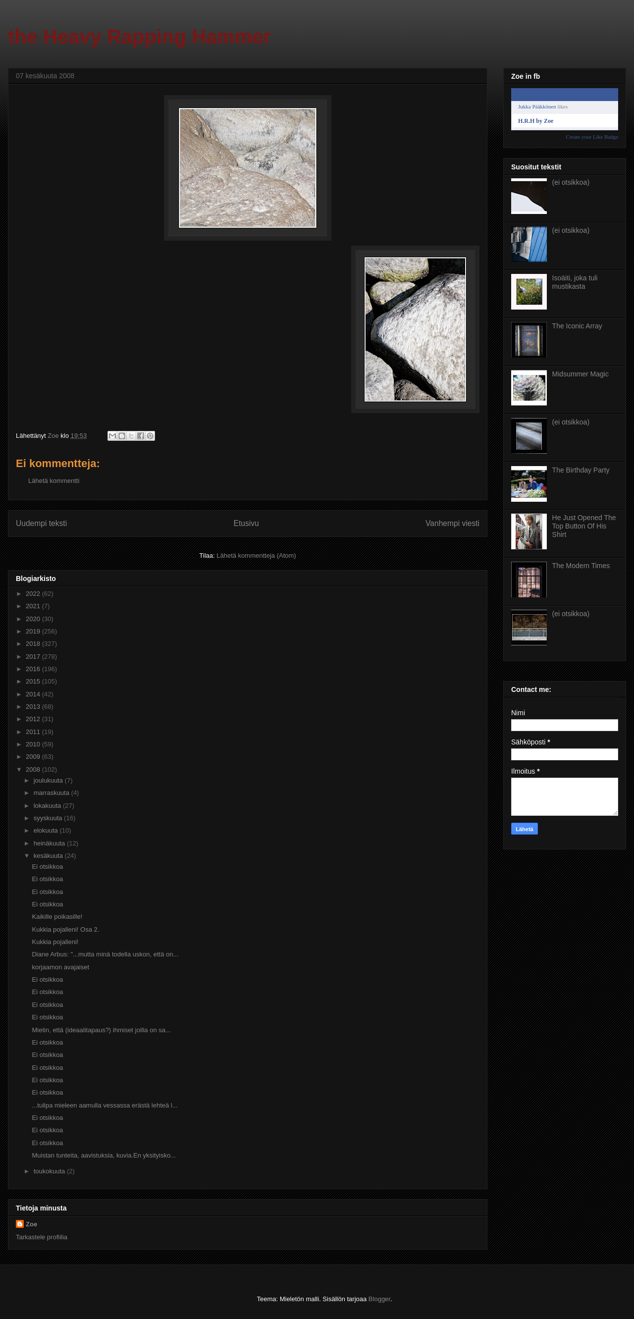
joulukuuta (49, 780)
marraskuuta (52, 792)
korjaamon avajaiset (60, 967)
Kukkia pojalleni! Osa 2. (65, 929)
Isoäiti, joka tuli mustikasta (575, 282)
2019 (34, 631)
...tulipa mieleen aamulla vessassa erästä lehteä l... (104, 1105)
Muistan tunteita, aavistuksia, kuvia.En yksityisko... (103, 1155)
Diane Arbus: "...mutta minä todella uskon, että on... (105, 954)
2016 (34, 669)
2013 (34, 706)
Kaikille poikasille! (57, 916)
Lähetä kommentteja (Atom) (256, 555)
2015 (34, 681)
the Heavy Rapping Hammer (139, 37)
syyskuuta (49, 818)
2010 (34, 744)
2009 (34, 756)
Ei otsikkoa (47, 866)
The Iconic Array (577, 326)
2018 (34, 643)
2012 (34, 719)
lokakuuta (48, 805)
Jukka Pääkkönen (537, 106)
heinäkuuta (50, 843)
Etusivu (246, 523)
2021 (34, 606)
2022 (34, 593)
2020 (34, 619)
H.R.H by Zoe (535, 120)
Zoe (31, 1224)
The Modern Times (581, 566)
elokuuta (47, 830)
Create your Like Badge (592, 137)
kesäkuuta (49, 855)
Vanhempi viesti (452, 523)
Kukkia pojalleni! (55, 942)
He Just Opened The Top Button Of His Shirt (584, 526)
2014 (34, 694)
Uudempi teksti (41, 523)
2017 (34, 656)
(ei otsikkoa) (570, 182)
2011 (34, 732)
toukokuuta (50, 1171)
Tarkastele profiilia (41, 1237)
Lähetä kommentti (53, 480)
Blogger (379, 1299)
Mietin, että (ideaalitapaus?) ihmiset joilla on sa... (101, 1030)
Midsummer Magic (580, 374)
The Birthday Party (581, 470)
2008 (34, 769)
